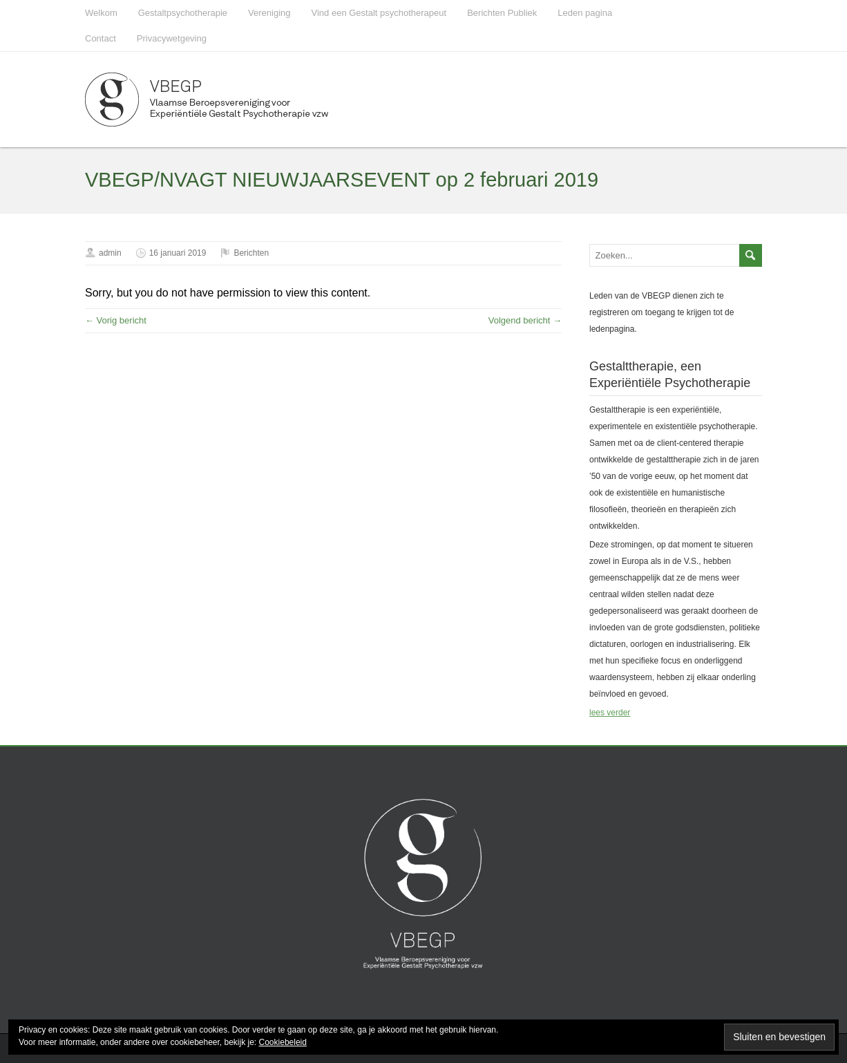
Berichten (251, 253)
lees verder (609, 712)
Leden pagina (585, 13)
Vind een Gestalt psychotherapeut (379, 13)
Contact (100, 38)
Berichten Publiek (502, 13)
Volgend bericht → (525, 320)
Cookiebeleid (283, 1042)
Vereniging (269, 13)
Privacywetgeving (172, 38)
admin (110, 253)
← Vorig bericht (115, 320)
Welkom (101, 13)
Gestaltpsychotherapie (182, 13)
